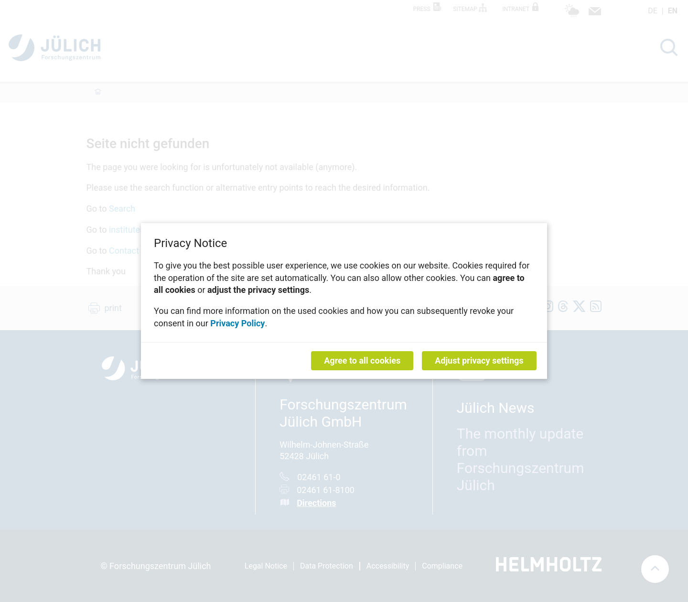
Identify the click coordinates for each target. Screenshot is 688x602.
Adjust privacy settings (479, 360)
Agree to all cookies (362, 360)
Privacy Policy (237, 323)
